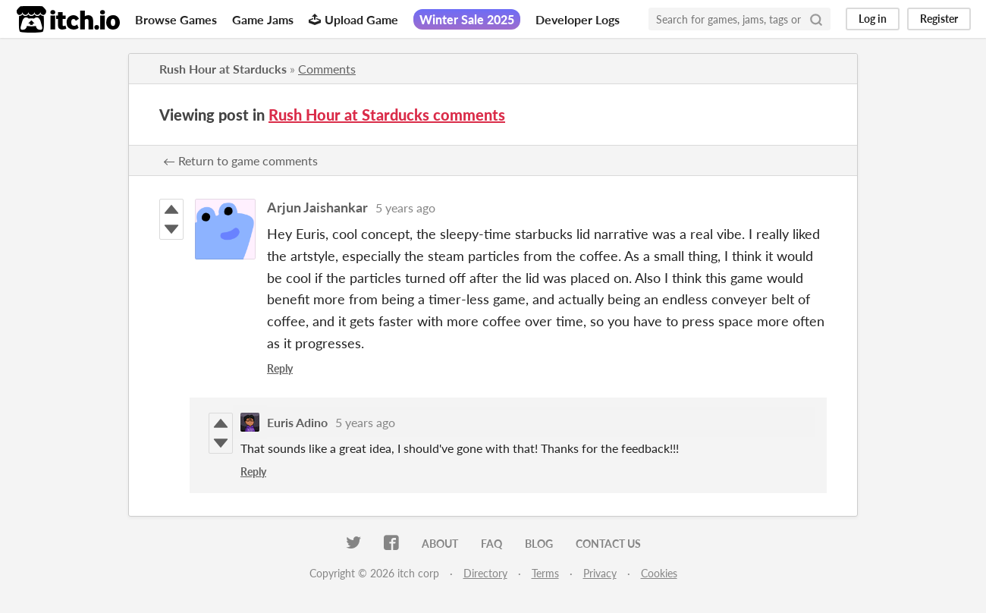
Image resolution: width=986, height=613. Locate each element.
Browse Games (176, 19)
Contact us (608, 543)
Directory (485, 573)
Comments (327, 68)
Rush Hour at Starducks (223, 68)
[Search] (816, 19)
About (440, 543)
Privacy (600, 573)
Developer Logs (577, 19)
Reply (280, 368)
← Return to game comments (240, 160)
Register (939, 18)
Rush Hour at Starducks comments (386, 114)
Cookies (659, 573)
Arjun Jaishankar (317, 207)
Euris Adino (297, 422)
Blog (539, 543)
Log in (873, 18)
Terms (545, 573)
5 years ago (405, 207)
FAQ (491, 543)
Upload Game (353, 19)
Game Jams (263, 19)
